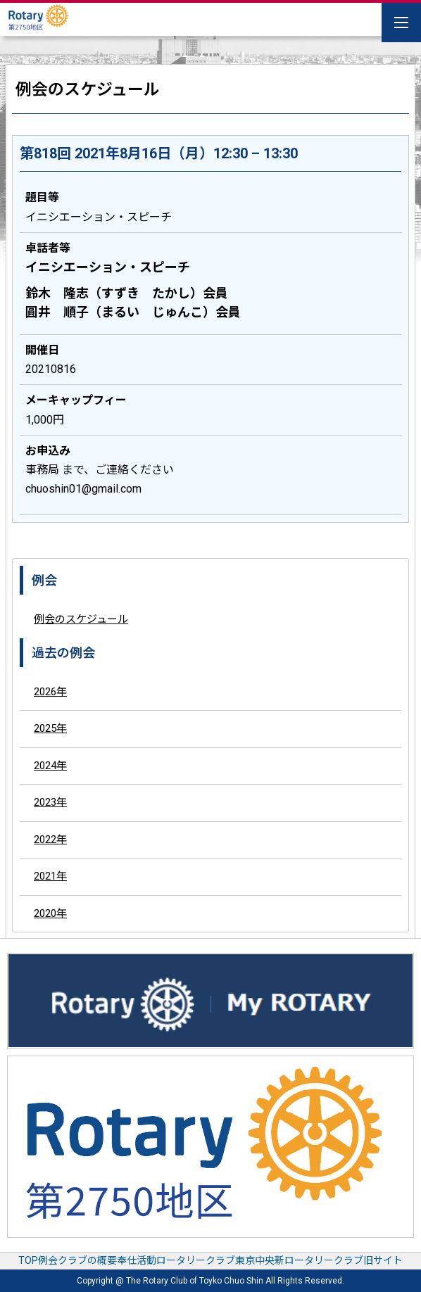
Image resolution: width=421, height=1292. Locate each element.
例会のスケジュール (81, 619)
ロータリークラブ (195, 1260)
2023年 (50, 802)
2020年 (50, 913)
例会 (48, 1260)
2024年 (50, 765)
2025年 (50, 728)
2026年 (50, 691)
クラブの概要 (87, 1260)
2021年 (50, 876)
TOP (28, 1260)
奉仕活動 (136, 1260)
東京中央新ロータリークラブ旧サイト (319, 1260)
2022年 (50, 839)
